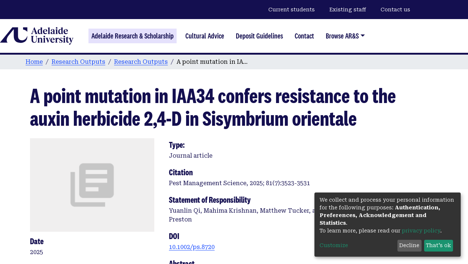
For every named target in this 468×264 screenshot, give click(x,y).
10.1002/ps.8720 (192, 246)
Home (34, 61)
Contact (304, 36)
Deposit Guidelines (259, 36)
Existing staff (347, 9)
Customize (334, 245)
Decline (409, 245)
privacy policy (421, 231)
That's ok (438, 245)
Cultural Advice (204, 36)
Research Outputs (78, 61)
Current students (291, 9)
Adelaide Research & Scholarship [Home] (132, 36)
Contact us (395, 9)
